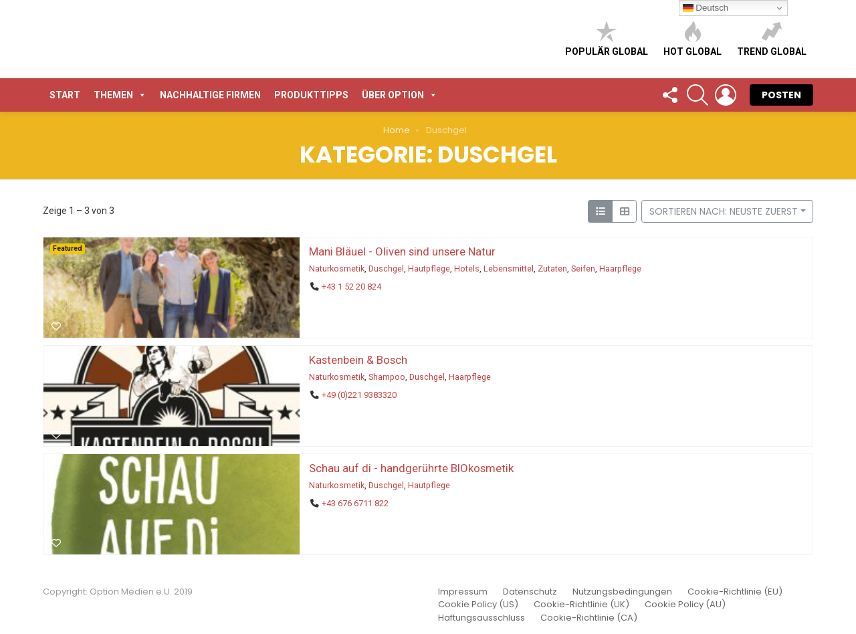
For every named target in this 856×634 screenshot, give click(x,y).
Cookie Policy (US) (478, 604)
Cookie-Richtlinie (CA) (588, 618)
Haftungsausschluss (481, 618)
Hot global (692, 38)
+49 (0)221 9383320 (359, 395)
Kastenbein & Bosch (358, 359)
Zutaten (552, 268)
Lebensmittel (509, 268)
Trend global (772, 38)
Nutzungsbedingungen (622, 592)
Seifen (583, 268)
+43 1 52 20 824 (351, 287)
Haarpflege (620, 268)
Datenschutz (530, 592)
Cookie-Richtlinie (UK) (581, 604)
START (64, 95)
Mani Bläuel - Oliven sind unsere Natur (402, 251)
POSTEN (781, 95)
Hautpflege (429, 268)
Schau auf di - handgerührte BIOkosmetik (411, 468)
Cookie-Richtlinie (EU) (734, 592)
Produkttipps (311, 95)
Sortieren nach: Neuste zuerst (723, 211)
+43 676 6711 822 (355, 503)
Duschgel (386, 268)
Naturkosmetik (336, 268)
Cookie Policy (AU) (685, 604)
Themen (120, 95)
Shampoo (386, 377)
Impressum (463, 592)
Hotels (466, 268)
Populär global (606, 38)
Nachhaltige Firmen (210, 95)
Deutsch (706, 8)
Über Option (399, 95)
